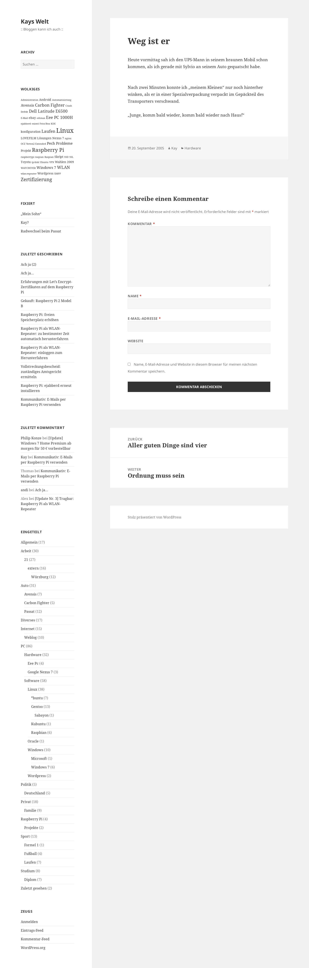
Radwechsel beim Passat (41, 231)
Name (135, 296)
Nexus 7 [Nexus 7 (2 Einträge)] (58, 138)
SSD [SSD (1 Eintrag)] (66, 156)
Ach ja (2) (28, 264)
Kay (24, 457)
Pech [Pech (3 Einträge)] (51, 143)
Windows (35, 749)
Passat (29, 611)
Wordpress (37, 775)
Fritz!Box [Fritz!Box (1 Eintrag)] (45, 123)
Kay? (25, 222)
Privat (26, 801)
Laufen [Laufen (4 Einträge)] (48, 131)
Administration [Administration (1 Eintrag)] (29, 99)
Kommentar (141, 223)
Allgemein (29, 542)
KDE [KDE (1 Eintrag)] (53, 123)
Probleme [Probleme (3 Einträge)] (64, 143)
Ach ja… (27, 273)
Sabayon (42, 715)
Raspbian (38, 732)
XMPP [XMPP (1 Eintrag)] (57, 173)
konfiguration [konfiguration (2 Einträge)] (31, 132)
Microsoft (39, 758)
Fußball (30, 853)
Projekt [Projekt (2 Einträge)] (26, 151)
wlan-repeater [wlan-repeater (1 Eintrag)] (29, 173)
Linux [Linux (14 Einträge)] (65, 130)
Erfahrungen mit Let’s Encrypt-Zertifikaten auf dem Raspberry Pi (47, 286)
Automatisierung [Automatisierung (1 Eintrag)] (61, 99)
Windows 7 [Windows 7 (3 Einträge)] (46, 167)
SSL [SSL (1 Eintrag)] (71, 156)
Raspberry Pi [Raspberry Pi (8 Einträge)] (48, 149)
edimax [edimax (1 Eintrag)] (41, 118)
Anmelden (29, 921)
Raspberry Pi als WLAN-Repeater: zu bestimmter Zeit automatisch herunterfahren (45, 333)
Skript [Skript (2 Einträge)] (58, 157)
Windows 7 (40, 767)
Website (135, 341)
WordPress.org (33, 947)
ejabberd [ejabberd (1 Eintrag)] (26, 123)
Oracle (33, 741)
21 (26, 559)
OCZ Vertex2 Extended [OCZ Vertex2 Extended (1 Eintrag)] (33, 143)
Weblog (30, 637)
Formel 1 (31, 845)
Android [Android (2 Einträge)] (45, 100)
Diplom (30, 879)
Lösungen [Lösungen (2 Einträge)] (44, 138)
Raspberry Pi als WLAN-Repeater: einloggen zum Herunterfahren (41, 352)
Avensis (30, 594)
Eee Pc (33, 663)
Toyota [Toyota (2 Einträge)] (26, 162)
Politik (26, 784)
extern (33, 568)
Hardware (32, 654)
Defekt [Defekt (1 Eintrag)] (24, 111)
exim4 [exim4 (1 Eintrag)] (35, 123)
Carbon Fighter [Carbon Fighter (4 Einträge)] (50, 105)
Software (31, 680)
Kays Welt (35, 21)
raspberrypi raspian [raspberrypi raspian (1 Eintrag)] (32, 156)
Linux (32, 689)
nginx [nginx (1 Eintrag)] (68, 138)
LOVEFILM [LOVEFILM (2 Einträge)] (28, 138)
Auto (25, 585)
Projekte (31, 827)
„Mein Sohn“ (31, 213)
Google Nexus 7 (40, 672)
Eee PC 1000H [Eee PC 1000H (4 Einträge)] (59, 117)
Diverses (28, 620)
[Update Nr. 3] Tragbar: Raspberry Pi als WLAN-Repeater (47, 503)
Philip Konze (31, 438)
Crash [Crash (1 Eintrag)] (68, 105)
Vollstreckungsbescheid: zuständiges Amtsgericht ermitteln (41, 371)
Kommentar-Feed (35, 939)
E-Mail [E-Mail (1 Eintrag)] (24, 118)
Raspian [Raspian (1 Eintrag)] (49, 156)
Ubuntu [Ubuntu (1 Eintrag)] (44, 162)
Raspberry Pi (31, 819)
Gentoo (37, 706)
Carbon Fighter (36, 602)
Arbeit (26, 551)
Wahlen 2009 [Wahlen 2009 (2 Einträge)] (64, 162)
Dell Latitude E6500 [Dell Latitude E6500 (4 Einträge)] (48, 111)
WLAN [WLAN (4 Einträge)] (63, 167)
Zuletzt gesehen (34, 888)
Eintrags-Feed (32, 930)
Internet (28, 628)
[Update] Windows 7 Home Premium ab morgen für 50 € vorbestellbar (46, 443)
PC (23, 646)
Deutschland (34, 793)
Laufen (30, 862)
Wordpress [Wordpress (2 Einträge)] (45, 173)
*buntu (37, 698)
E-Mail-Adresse (144, 318)
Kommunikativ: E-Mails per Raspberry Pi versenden (45, 476)
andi (24, 490)
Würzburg (39, 576)
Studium (28, 871)
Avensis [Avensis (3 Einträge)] (27, 105)
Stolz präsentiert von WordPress (154, 517)
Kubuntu (38, 724)
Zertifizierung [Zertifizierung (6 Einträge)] (36, 179)
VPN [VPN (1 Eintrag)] (51, 162)
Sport (25, 836)
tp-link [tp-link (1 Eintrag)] (35, 162)
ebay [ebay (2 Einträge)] (32, 118)
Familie (30, 810)
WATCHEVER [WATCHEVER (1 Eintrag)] (28, 168)
